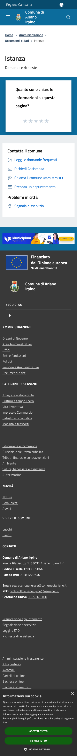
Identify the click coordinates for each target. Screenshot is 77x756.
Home (9, 34)
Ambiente (9, 463)
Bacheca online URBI (16, 687)
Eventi (6, 535)
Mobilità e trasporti (15, 423)
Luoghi (7, 529)
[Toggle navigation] (8, 16)
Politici (7, 361)
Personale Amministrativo (20, 367)
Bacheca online (13, 681)
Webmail (8, 669)
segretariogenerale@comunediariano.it (39, 585)
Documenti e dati (17, 40)
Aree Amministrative (17, 344)
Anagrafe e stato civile (18, 395)
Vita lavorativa (12, 406)
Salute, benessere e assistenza (23, 469)
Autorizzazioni (12, 474)
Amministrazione (31, 34)
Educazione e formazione (19, 446)
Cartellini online (13, 675)
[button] (38, 749)
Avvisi (6, 508)
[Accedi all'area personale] (61, 4)
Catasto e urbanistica (17, 418)
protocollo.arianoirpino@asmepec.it (34, 591)
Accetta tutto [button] (38, 731)
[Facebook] (10, 315)
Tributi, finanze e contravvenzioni (25, 457)
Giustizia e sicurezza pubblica (22, 451)
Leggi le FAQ (11, 630)
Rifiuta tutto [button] (38, 741)
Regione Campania (19, 4)
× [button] (72, 693)
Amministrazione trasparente (23, 658)
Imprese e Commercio (17, 412)
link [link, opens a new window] (5, 722)
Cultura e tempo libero (18, 400)
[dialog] (38, 723)
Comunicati (10, 502)
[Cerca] (68, 17)
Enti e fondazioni (14, 355)
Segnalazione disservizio (19, 624)
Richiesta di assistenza (18, 636)
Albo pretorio (11, 664)
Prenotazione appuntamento (22, 618)
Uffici (6, 349)
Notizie (7, 497)
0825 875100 (37, 596)
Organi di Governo (15, 338)
